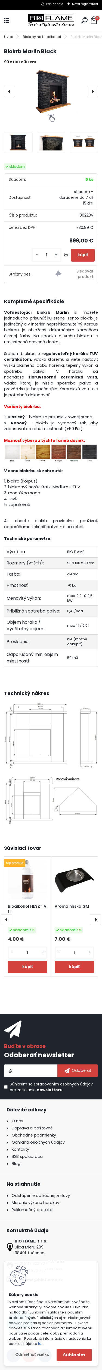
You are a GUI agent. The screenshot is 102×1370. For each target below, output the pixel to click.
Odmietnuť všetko (32, 1354)
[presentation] (9, 91)
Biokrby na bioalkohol (42, 36)
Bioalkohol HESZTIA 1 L (27, 909)
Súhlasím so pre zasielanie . (51, 1087)
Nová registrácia (85, 4)
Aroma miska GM (72, 906)
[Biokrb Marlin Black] (51, 91)
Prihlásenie (54, 4)
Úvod (8, 36)
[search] (84, 20)
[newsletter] (78, 1071)
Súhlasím (74, 1355)
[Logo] (51, 21)
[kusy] (46, 255)
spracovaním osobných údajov (63, 1084)
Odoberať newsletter (39, 1055)
